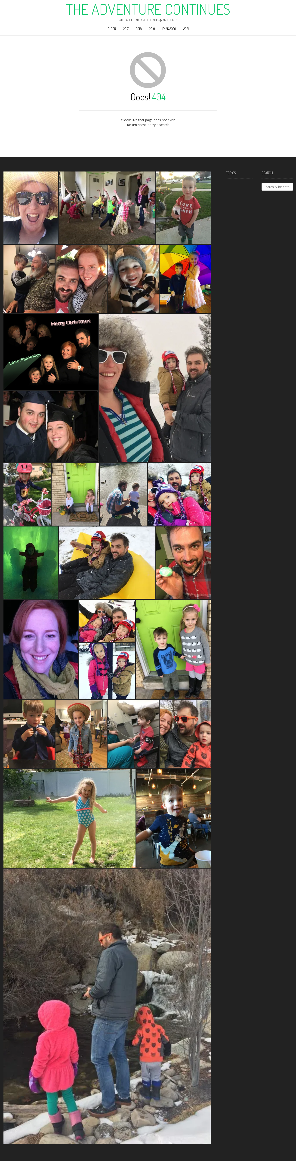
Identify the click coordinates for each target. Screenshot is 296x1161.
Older (112, 29)
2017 (126, 29)
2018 (139, 29)
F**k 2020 (169, 29)
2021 (186, 29)
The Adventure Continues (148, 9)
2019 (152, 29)
